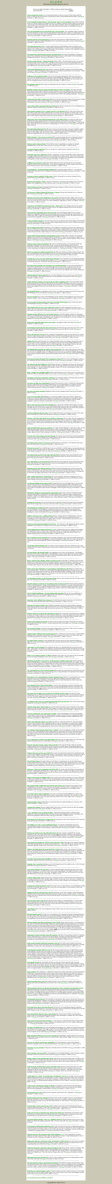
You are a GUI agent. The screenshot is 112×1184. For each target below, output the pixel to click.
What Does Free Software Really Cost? (37, 605)
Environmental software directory (36, 999)
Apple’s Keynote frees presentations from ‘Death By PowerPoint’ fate (45, 1112)
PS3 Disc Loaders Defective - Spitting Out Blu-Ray (40, 61)
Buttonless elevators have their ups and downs (39, 468)
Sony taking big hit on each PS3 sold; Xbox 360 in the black (43, 455)
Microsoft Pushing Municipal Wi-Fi (36, 129)
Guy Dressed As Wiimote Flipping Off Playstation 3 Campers (43, 192)
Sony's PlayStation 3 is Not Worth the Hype (38, 461)
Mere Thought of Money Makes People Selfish (39, 685)
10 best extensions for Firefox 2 (35, 15)
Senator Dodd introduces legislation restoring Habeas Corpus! (43, 235)
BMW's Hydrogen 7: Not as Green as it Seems (39, 137)
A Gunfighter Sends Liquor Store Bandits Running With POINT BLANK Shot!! (48, 701)
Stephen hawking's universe (34, 802)
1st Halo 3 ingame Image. (34, 877)
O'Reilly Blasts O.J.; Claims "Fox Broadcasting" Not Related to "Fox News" (47, 1076)
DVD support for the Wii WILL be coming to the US (41, 819)
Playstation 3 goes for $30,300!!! (35, 1047)
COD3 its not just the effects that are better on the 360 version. (43, 1066)
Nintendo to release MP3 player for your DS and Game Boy (43, 314)
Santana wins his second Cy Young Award (38, 99)
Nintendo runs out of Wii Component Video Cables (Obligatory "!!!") (45, 1134)
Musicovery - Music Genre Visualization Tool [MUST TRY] (43, 769)
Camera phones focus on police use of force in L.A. (40, 529)
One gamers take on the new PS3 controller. (38, 858)
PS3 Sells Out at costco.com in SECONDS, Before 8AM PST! (43, 258)
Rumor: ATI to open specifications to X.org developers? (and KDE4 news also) (48, 568)
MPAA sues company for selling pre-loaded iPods (40, 252)
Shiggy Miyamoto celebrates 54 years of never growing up (42, 1035)
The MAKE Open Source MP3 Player (37, 154)
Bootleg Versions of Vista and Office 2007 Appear (40, 1058)
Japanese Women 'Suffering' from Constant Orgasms (41, 633)
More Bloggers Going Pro (34, 84)
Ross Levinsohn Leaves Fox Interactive (37, 537)
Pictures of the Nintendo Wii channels (37, 621)
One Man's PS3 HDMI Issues (35, 1027)
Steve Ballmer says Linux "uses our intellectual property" (42, 824)
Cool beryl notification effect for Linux (37, 413)
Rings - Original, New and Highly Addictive (38, 372)
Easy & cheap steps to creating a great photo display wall (42, 739)
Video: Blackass (31, 908)
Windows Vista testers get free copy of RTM (39, 753)
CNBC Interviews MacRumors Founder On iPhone (40, 1085)
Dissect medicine (31, 971)
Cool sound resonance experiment (36, 149)
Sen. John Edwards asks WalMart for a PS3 (38, 364)
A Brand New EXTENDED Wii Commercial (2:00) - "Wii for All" (44, 206)
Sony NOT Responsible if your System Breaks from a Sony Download (45, 31)
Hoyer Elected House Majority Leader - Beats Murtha (41, 1014)
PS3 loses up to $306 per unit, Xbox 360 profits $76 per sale (42, 833)
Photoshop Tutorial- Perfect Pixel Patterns (38, 39)
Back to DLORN (48, 1177)
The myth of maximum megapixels (36, 391)
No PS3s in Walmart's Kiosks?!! (35, 220)
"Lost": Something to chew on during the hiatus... (40, 812)
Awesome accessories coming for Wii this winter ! (40, 176)
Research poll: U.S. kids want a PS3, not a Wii (39, 1106)
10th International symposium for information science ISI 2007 (44, 922)
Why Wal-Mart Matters (33, 761)
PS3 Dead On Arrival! (33, 448)
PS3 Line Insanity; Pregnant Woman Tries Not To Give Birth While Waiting (47, 302)
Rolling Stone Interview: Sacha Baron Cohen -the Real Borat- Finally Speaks (47, 1141)
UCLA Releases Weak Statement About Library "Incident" (43, 730)
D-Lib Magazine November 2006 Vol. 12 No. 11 (39, 950)
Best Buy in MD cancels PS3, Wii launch (38, 1097)
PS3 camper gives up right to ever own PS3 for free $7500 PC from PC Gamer (48, 693)
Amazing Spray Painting (33, 807)
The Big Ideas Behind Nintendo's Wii (37, 545)
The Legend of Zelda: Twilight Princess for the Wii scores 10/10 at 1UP (46, 785)
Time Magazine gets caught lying (36, 507)
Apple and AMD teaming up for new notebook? (39, 427)
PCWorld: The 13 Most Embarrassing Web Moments (41, 436)
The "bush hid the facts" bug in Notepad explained (40, 670)
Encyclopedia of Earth (33, 962)
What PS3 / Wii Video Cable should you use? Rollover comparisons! (45, 418)
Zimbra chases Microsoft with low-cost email (39, 721)
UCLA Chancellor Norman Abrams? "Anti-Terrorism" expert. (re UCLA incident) (49, 22)
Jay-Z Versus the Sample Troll (35, 396)
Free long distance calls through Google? (38, 552)
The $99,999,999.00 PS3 (33, 291)
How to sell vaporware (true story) (36, 334)
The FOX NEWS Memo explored (36, 900)
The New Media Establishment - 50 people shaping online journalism (45, 593)
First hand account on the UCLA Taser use (38, 442)
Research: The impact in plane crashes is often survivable (42, 744)
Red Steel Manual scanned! (34, 914)
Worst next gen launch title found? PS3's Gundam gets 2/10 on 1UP (45, 359)
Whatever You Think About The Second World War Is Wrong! (43, 849)
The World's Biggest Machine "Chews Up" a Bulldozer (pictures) (44, 1119)
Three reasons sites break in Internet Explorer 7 (40, 1020)
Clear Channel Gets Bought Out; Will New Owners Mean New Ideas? (45, 842)
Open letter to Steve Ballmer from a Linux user (39, 600)
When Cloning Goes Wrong (34, 187)
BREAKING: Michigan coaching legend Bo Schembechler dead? (44, 492)
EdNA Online (34, 931)
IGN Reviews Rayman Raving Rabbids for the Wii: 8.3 (41, 524)
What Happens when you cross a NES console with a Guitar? (43, 307)
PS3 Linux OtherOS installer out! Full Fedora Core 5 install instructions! (46, 265)
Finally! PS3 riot (31, 341)
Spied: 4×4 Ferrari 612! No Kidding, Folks (38, 777)
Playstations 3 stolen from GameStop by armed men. (41, 377)
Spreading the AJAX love (34, 502)
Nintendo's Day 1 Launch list (35, 864)
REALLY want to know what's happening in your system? (42, 197)
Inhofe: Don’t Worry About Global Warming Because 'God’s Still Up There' (47, 119)
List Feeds (30, 1177)
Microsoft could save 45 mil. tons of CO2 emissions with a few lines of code (47, 583)
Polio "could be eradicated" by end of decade (39, 476)
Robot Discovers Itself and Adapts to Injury (38, 1171)
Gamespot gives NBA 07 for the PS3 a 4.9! (38, 885)
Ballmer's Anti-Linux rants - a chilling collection (40, 516)
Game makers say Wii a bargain (35, 647)
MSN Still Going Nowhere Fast (35, 46)
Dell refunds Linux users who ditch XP (37, 1157)
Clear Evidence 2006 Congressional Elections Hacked (41, 106)
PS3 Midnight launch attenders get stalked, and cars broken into (44, 349)
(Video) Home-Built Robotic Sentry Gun (38, 69)
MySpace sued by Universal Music (36, 144)
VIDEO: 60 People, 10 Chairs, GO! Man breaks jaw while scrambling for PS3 (47, 281)
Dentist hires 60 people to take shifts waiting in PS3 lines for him (44, 1148)
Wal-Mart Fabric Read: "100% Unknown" (38, 707)
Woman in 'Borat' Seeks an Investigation (38, 243)
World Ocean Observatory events (36, 981)
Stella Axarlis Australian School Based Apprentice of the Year (43, 943)
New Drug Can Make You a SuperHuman (38, 383)
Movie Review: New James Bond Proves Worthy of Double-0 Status (45, 677)
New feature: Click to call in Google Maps (38, 793)
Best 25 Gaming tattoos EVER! (35, 227)
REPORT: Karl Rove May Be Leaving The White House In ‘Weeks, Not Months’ (48, 89)
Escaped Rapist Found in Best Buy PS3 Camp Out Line (42, 327)
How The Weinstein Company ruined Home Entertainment (43, 1162)
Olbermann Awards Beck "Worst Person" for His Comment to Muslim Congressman (49, 660)
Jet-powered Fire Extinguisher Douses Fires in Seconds (41, 212)
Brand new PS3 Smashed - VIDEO (36, 181)
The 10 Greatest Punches (33, 628)
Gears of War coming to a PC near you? (37, 869)
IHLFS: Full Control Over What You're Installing (40, 404)
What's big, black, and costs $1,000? (36, 1053)
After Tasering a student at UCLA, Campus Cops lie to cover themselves (46, 111)
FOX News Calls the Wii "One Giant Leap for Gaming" (42, 713)
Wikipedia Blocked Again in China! (36, 275)
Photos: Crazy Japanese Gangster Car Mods (39, 655)
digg (81, 16)
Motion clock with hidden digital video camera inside (41, 322)
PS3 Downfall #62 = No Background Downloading (40, 169)
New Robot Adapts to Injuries (35, 640)
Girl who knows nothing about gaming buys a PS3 (40, 1126)
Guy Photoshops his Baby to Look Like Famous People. (42, 578)
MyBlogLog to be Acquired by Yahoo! (37, 76)
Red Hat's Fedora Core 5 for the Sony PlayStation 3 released (43, 613)
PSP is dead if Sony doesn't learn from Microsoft (40, 1007)
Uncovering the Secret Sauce (34, 1092)
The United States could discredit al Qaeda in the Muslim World (44, 54)
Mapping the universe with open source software (40, 892)
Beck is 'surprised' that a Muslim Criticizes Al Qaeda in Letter (43, 560)
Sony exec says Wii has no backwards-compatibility (41, 1042)
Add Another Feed (38, 1177)
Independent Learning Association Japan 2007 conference (42, 935)
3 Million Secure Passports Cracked (36, 162)
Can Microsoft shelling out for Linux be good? (39, 483)
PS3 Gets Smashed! (32, 296)
